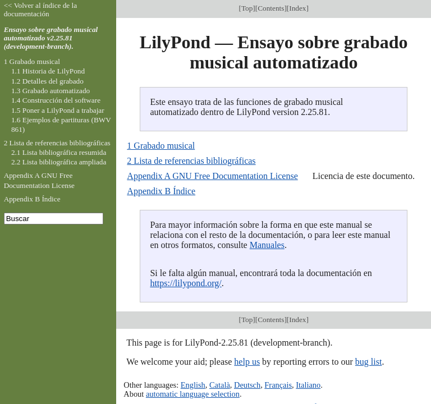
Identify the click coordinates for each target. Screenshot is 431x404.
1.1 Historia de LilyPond (48, 71)
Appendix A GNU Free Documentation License (212, 176)
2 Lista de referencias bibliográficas (191, 161)
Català (219, 384)
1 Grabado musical (161, 145)
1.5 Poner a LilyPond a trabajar (57, 110)
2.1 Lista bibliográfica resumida (58, 152)
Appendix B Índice (161, 191)
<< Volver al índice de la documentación (40, 9)
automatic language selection (193, 393)
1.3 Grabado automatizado (50, 90)
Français (278, 384)
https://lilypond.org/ (185, 283)
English (193, 384)
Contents (271, 8)
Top (247, 8)
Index (297, 8)
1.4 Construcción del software (55, 100)
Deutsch (247, 384)
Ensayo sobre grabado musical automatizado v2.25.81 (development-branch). (51, 37)
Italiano (308, 384)
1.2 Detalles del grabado (47, 81)
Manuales (267, 245)
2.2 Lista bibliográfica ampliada (58, 162)
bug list (368, 361)
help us (247, 361)
